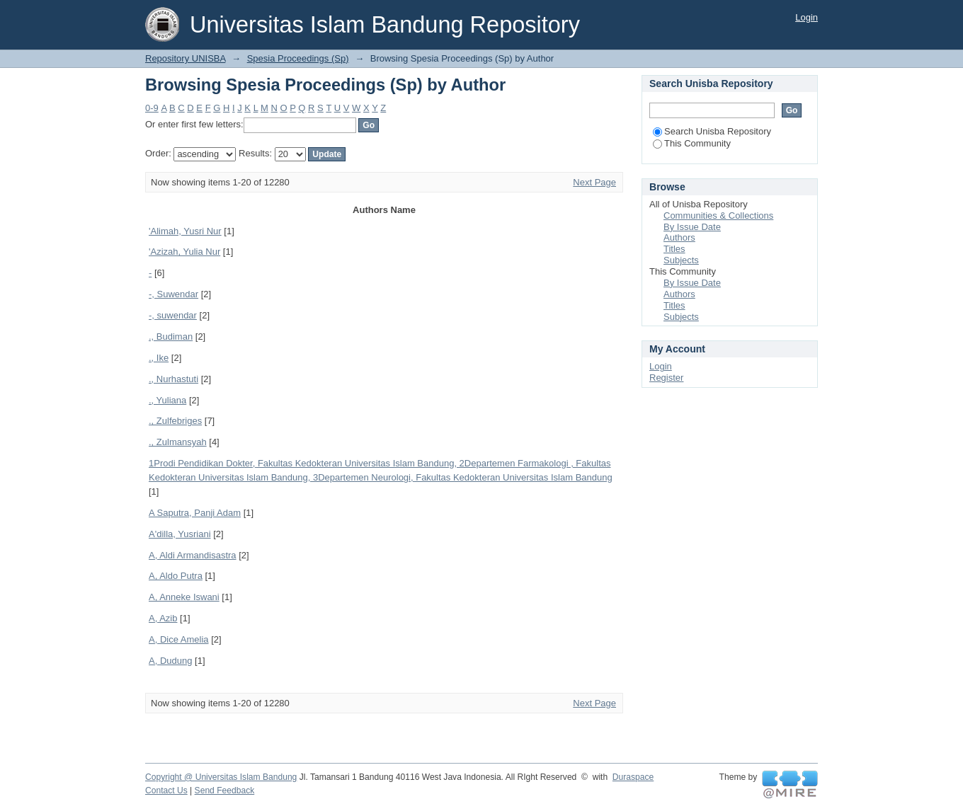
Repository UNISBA (185, 58)
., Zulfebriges (175, 420)
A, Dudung (170, 660)
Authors (679, 237)
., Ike (159, 357)
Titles (674, 248)
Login (806, 17)
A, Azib (163, 618)
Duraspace (633, 777)
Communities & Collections (718, 215)
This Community (692, 143)
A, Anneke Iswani (184, 597)
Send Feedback (225, 790)
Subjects (681, 260)
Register (666, 377)
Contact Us (166, 790)
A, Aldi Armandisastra (193, 555)
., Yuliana (167, 400)
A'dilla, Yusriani (180, 534)
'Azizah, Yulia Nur (184, 251)
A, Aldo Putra (176, 575)
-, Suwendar (173, 294)
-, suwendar (173, 315)
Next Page (594, 182)
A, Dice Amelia (179, 639)
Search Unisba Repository (712, 131)
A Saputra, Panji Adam (195, 512)
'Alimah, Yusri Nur (185, 231)
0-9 (152, 108)
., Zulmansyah (178, 442)
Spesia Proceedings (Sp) (298, 58)
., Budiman (171, 336)
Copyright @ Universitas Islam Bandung (221, 777)
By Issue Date (692, 227)
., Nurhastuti (173, 379)
